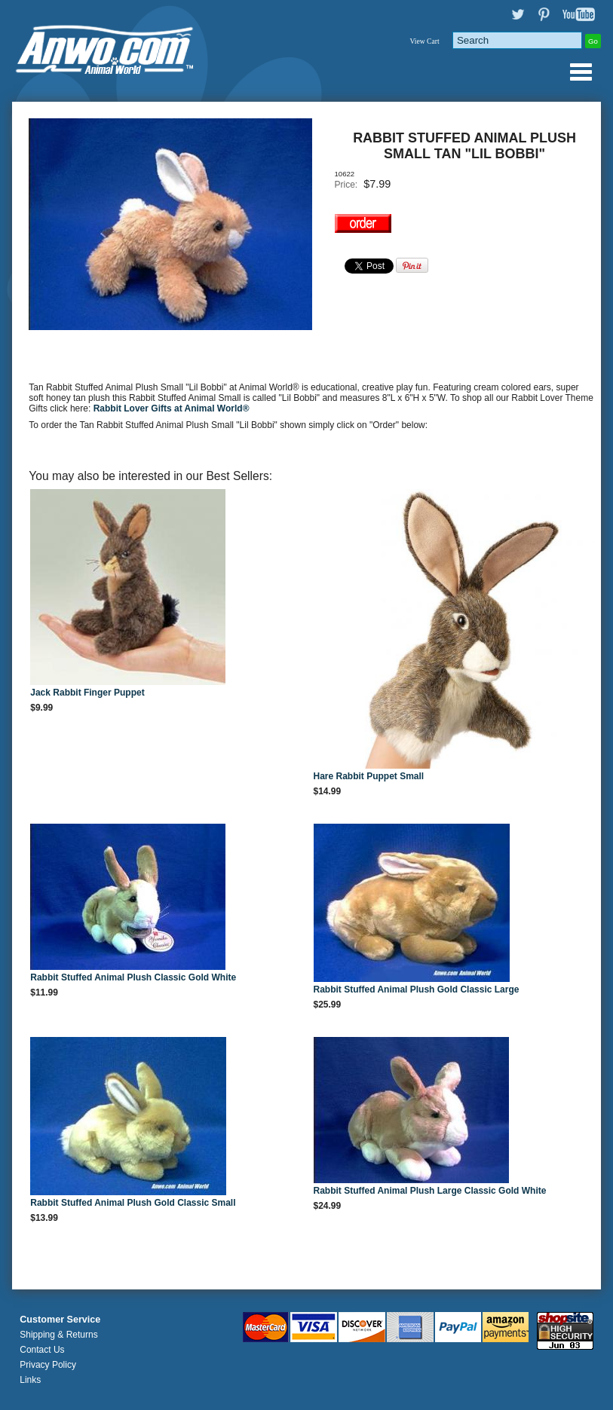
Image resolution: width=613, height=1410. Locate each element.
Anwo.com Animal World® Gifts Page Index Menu (580, 71)
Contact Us (42, 1349)
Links (30, 1380)
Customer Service (60, 1319)
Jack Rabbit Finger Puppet (87, 692)
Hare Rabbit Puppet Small (369, 776)
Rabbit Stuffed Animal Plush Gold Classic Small (132, 1202)
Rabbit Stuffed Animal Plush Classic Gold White (133, 977)
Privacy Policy (48, 1365)
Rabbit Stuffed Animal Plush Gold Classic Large (417, 989)
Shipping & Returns (58, 1334)
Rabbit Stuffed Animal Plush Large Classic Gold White (430, 1190)
